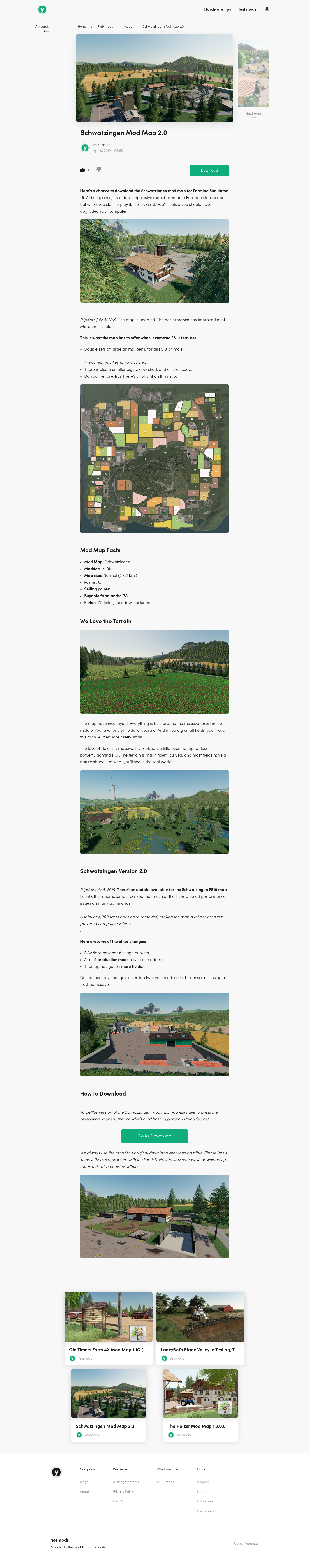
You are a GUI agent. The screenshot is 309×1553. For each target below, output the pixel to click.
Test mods (247, 9)
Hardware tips (217, 9)
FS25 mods (205, 1509)
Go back (42, 27)
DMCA (118, 1499)
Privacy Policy (123, 1489)
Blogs (84, 1479)
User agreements (126, 1479)
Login (201, 1489)
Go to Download (154, 1133)
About (84, 1489)
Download (209, 168)
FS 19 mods (165, 1479)
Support (203, 1479)
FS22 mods (205, 1499)
